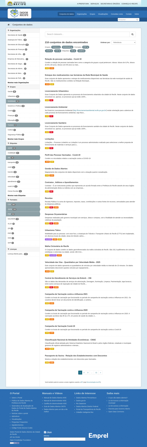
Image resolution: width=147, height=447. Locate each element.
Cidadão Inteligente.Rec (84, 412)
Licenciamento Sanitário (55, 123)
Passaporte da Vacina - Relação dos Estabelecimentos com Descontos (76, 356)
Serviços (95, 4)
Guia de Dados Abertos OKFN (55, 406)
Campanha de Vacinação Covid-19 (60, 326)
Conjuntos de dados (66, 14)
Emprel (98, 436)
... (92, 372)
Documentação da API (93, 382)
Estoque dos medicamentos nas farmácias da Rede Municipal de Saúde (76, 75)
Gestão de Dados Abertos (56, 169)
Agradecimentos (17, 425)
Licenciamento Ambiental (56, 107)
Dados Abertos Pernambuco (86, 398)
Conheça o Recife (130, 4)
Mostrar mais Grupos (16, 139)
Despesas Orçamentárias (56, 214)
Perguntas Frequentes (20, 422)
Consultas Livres (117, 14)
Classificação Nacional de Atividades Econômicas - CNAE (70, 340)
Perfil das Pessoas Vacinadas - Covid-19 (62, 155)
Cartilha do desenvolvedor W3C (55, 403)
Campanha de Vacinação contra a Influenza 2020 (66, 310)
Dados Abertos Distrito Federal (87, 406)
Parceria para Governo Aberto (119, 409)
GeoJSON (48, 239)
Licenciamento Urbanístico (57, 91)
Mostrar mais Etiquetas (17, 195)
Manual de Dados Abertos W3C (55, 398)
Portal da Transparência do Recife (88, 409)
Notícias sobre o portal (20, 413)
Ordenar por (105, 42)
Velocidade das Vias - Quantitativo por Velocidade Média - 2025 (72, 262)
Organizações (82, 14)
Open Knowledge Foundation (20, 440)
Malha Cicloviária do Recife (57, 246)
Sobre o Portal (17, 398)
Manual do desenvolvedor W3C (55, 401)
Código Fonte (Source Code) (22, 428)
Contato (129, 14)
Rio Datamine (81, 403)
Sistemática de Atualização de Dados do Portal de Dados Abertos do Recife (24, 408)
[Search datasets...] (87, 34)
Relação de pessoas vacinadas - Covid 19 (63, 59)
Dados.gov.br (81, 401)
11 (96, 372)
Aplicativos (15, 416)
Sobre (137, 14)
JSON (51, 68)
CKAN (48, 432)
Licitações (49, 139)
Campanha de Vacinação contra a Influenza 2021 (66, 294)
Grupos (92, 14)
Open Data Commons (116, 412)
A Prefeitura (83, 4)
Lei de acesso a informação (118, 406)
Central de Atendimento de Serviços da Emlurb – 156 (68, 278)
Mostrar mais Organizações (18, 82)
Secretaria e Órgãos (110, 4)
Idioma (46, 436)
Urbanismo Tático (53, 230)
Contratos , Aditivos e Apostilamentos (61, 182)
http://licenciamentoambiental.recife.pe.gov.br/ (89, 110)
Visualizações (103, 14)
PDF (51, 100)
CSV (47, 68)
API (82, 382)
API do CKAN (15, 437)
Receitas (49, 198)
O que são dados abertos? (117, 398)
